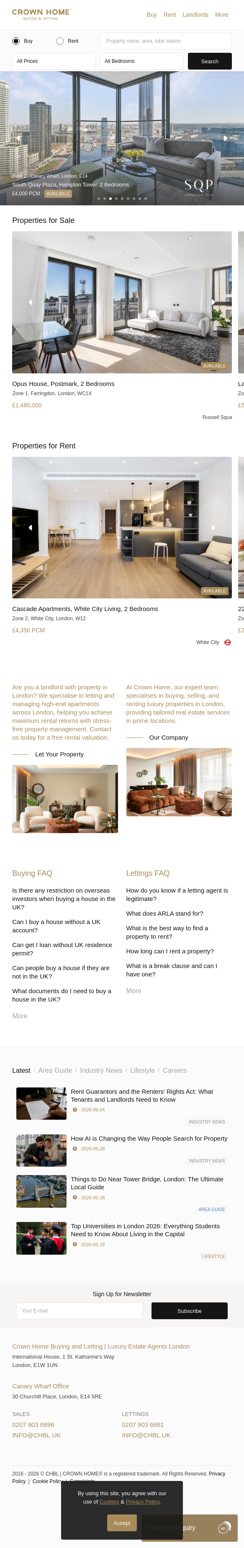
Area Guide (212, 1209)
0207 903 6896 (33, 1424)
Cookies (109, 1502)
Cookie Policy (48, 1481)
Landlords (195, 14)
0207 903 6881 (143, 1424)
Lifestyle (213, 1256)
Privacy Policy (142, 1502)
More (222, 14)
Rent (170, 14)
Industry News (207, 1122)
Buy (152, 14)
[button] (152, 14)
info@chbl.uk (36, 1435)
